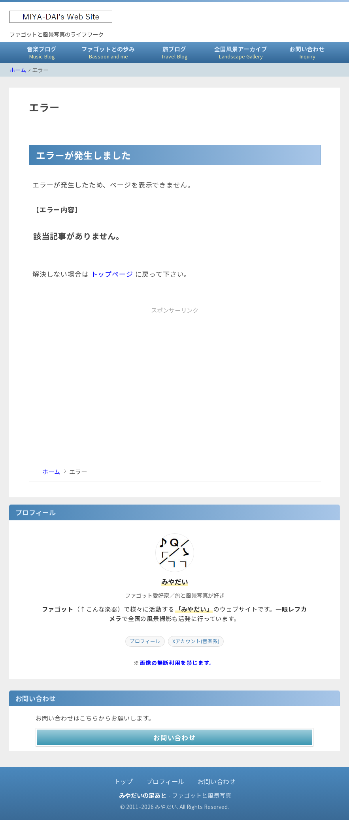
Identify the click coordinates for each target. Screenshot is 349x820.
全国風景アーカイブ (240, 52)
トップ (123, 781)
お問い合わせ (307, 52)
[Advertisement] (175, 372)
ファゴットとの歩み (108, 52)
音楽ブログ (41, 52)
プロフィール (145, 641)
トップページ (112, 274)
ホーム (17, 70)
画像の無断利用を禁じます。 (177, 662)
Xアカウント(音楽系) (195, 641)
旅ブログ (174, 52)
